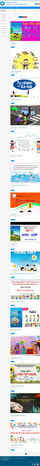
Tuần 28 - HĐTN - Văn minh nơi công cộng (18, 127)
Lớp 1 (4, 15)
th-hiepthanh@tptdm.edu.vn (36, 1)
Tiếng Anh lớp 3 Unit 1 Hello (16, 329)
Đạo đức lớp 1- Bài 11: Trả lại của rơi (18, 301)
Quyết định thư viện (4, 36)
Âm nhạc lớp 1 (13, 214)
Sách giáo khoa (13, 219)
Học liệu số (12, 103)
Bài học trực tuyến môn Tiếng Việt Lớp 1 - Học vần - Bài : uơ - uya (23, 273)
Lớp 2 (4, 17)
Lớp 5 (4, 21)
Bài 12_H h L (13, 43)
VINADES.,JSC (37, 462)
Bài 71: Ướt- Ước (14, 244)
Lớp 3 (4, 18)
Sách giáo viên (3, 28)
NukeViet (30, 462)
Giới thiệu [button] (5, 7)
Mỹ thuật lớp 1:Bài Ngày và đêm (17, 357)
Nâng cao (35, 14)
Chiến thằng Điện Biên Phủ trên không (18, 415)
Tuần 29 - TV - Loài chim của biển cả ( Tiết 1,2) (19, 185)
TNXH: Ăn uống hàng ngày (16, 71)
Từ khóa (15, 14)
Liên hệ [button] (17, 7)
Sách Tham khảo (4, 30)
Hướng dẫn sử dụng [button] (11, 7)
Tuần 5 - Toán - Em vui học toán (16, 155)
